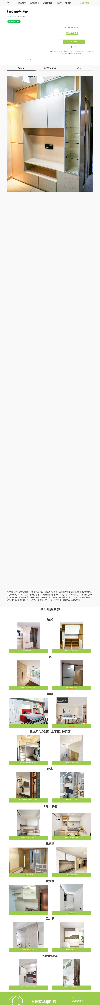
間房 (83, 51)
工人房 (71, 53)
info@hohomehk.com (77, 997)
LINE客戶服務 (84, 3)
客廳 (62, 51)
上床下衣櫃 (88, 51)
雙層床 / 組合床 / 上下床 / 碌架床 (73, 51)
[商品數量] (60, 42)
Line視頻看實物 (15, 21)
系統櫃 (26, 595)
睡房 (11, 16)
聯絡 (80, 600)
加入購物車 (74, 41)
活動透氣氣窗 (77, 53)
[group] (28, 38)
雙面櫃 (67, 53)
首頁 (8, 16)
